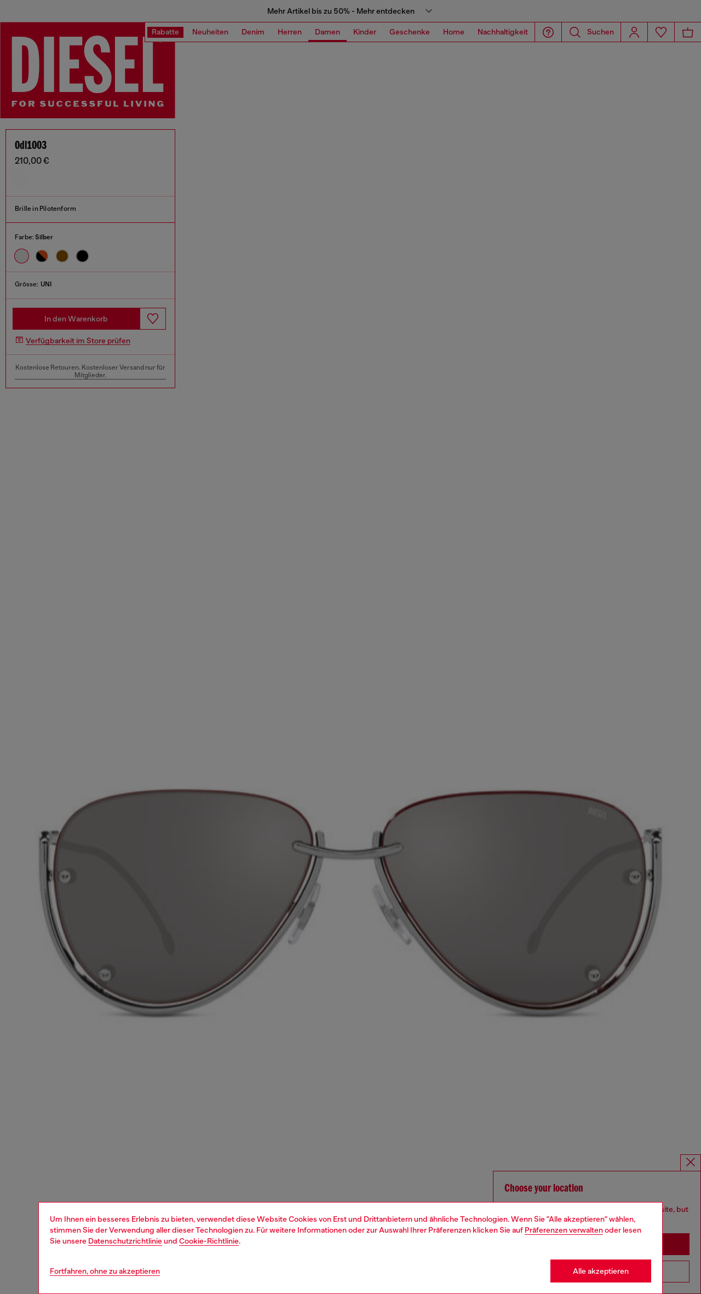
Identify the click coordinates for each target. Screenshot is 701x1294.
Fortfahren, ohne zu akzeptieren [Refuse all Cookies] (105, 1271)
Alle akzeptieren (601, 1271)
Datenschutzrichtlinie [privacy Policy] (125, 1241)
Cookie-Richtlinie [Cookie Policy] (209, 1241)
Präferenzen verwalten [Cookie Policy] (564, 1230)
